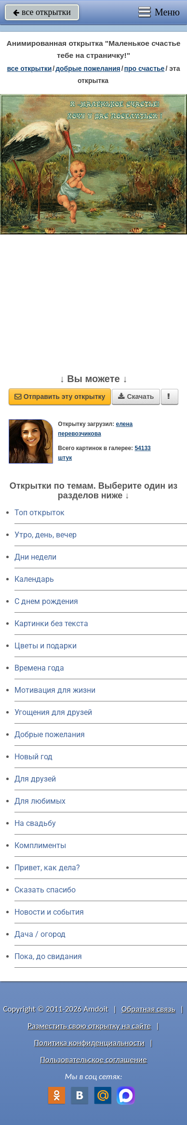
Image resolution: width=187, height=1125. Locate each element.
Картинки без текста (51, 623)
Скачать (136, 396)
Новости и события (49, 912)
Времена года (39, 667)
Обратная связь (148, 1009)
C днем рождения (46, 601)
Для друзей (35, 778)
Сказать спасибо (45, 889)
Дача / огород (40, 934)
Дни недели (35, 557)
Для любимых (40, 801)
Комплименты (40, 845)
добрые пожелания (87, 68)
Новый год (33, 756)
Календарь (34, 579)
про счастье (144, 68)
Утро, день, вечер (45, 534)
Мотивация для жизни (54, 690)
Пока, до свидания (48, 956)
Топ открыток (39, 512)
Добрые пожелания (49, 734)
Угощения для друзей (53, 712)
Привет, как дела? (47, 867)
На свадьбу (35, 823)
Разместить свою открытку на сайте (89, 1026)
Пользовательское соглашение (93, 1060)
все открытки (42, 12)
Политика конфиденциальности (89, 1043)
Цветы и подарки (45, 645)
